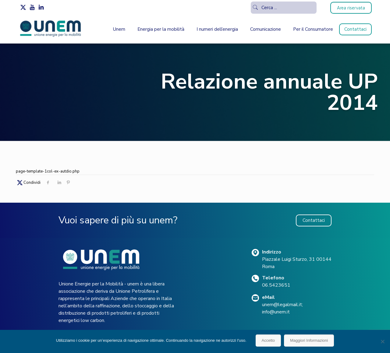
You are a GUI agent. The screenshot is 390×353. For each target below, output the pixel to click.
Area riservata (351, 7)
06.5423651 (276, 285)
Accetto (268, 340)
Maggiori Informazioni (309, 340)
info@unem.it (276, 312)
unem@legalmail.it (282, 304)
